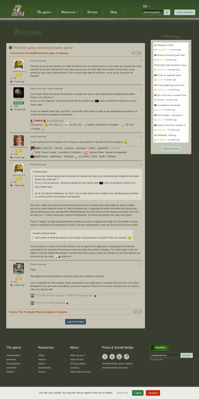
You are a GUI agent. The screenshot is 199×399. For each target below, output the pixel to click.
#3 (141, 137)
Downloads (44, 367)
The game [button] (45, 12)
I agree (137, 393)
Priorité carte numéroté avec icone (41, 47)
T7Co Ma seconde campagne (50, 303)
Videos (42, 359)
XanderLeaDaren (18, 147)
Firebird (18, 99)
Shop (113, 12)
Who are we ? (77, 355)
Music (41, 363)
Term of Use (76, 359)
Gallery (10, 371)
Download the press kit (114, 367)
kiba (19, 275)
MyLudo (115, 148)
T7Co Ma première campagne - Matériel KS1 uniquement (64, 295)
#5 (141, 264)
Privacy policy (78, 363)
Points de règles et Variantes (53, 53)
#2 (141, 89)
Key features (13, 363)
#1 (141, 61)
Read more (123, 392)
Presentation (13, 355)
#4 (141, 164)
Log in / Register (184, 12)
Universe (11, 359)
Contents (12, 367)
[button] (146, 6)
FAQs (41, 355)
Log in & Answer (75, 321)
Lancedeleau (18, 71)
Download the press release (117, 363)
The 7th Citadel (28, 53)
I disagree (153, 393)
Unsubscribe (156, 359)
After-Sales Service (80, 371)
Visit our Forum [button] (171, 148)
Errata (41, 371)
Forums (92, 12)
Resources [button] (69, 12)
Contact (74, 367)
